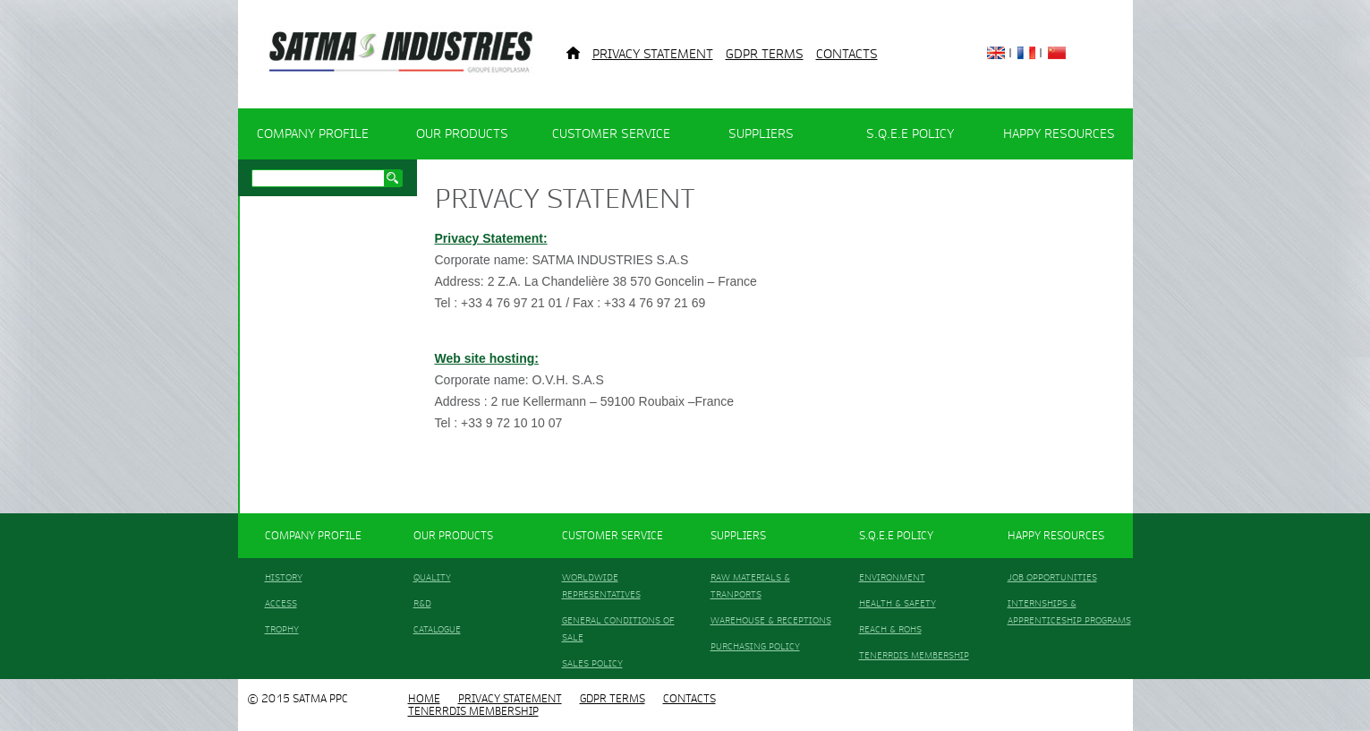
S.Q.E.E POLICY (910, 134)
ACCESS (281, 603)
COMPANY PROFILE (313, 134)
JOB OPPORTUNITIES (1052, 577)
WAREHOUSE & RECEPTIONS (771, 620)
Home (573, 53)
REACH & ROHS (890, 629)
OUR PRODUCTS (462, 134)
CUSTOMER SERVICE (611, 134)
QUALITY (432, 577)
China (1057, 53)
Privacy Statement (652, 54)
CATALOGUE (437, 629)
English (996, 53)
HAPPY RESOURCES (1059, 134)
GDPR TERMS (765, 54)
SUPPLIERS (761, 134)
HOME (424, 698)
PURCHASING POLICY (755, 646)
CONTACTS (847, 54)
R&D (422, 603)
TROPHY (282, 629)
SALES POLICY (592, 663)
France (1026, 53)
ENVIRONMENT (892, 577)
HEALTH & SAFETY (897, 603)
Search (393, 178)
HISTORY (283, 577)
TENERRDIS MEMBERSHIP (914, 655)
